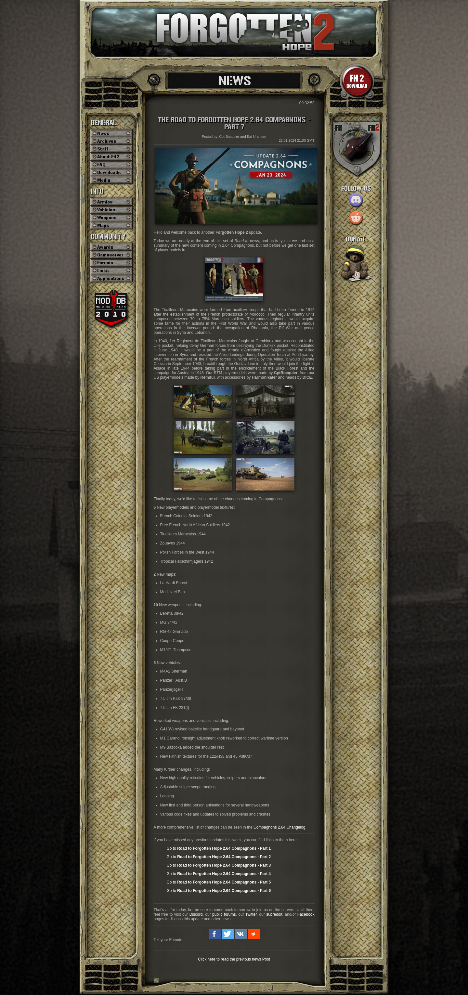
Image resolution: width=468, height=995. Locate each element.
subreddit (274, 914)
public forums (224, 914)
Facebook (306, 914)
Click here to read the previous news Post (234, 959)
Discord (196, 914)
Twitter (251, 914)
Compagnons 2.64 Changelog (279, 827)
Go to (219, 848)
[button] (215, 934)
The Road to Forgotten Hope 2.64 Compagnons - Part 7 (234, 123)
